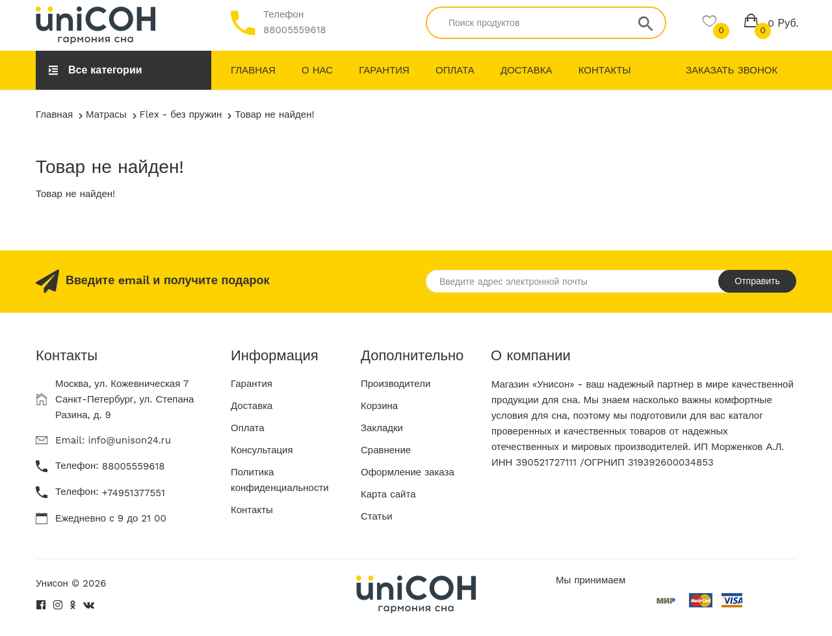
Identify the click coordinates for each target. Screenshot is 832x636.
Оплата (455, 70)
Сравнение (386, 450)
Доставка (526, 70)
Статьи (377, 516)
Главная (253, 70)
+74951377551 (133, 493)
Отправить (756, 281)
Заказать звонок (731, 70)
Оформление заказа (407, 472)
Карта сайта (388, 494)
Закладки (382, 428)
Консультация (262, 450)
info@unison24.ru (129, 440)
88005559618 (294, 30)
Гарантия (384, 70)
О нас (317, 70)
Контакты (604, 70)
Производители (395, 384)
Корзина (379, 406)
